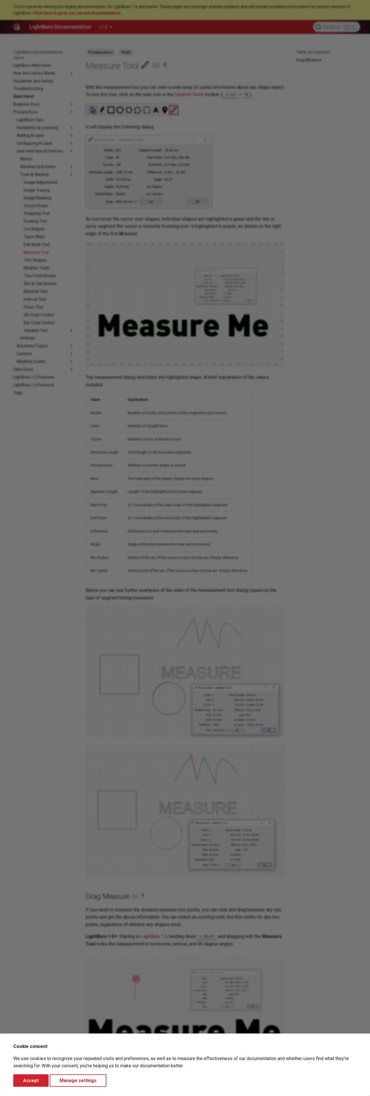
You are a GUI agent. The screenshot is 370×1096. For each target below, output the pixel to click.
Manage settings (78, 1080)
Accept (31, 1080)
